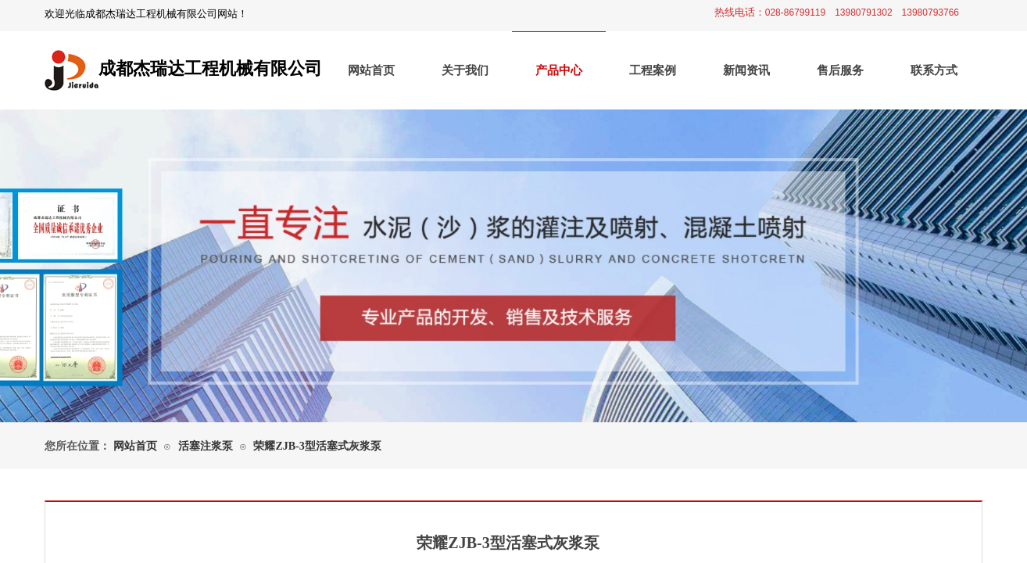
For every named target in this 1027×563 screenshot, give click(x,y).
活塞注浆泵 (205, 446)
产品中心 (558, 70)
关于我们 (465, 70)
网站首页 (371, 70)
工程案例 (652, 70)
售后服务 (840, 70)
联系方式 (934, 70)
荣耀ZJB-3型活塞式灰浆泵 (317, 446)
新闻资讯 (746, 70)
